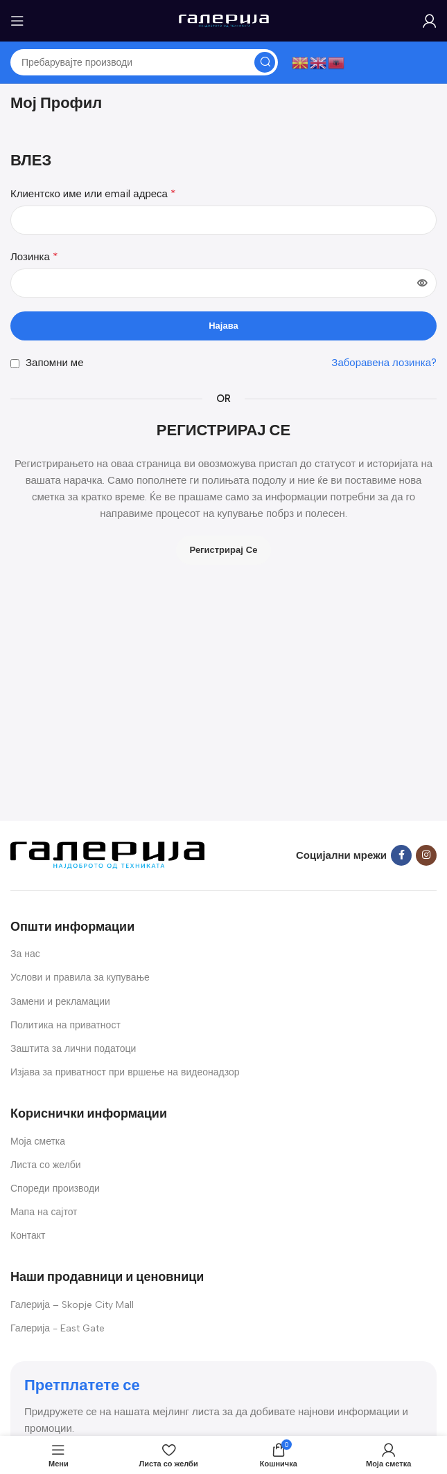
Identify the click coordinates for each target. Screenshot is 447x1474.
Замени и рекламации (60, 1002)
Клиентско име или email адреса (93, 193)
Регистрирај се (224, 550)
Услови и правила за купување (80, 977)
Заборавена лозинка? (384, 362)
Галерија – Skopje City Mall (72, 1305)
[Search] (144, 62)
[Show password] (422, 283)
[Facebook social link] (401, 855)
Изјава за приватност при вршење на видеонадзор (125, 1072)
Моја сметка (37, 1141)
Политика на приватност (65, 1025)
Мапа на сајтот (44, 1212)
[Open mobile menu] (17, 21)
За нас (25, 954)
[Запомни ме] (14, 363)
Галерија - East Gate (57, 1328)
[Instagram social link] (426, 855)
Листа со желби (45, 1165)
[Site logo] (223, 20)
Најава (223, 325)
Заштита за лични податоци (73, 1049)
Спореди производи (55, 1188)
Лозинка (34, 256)
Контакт (27, 1235)
